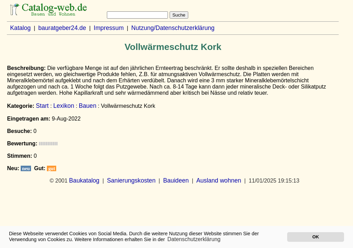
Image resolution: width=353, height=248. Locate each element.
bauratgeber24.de (62, 27)
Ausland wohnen (218, 180)
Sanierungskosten (131, 180)
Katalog (20, 27)
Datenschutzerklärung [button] (194, 239)
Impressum (109, 27)
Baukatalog (84, 180)
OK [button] (315, 236)
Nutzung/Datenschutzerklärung (173, 27)
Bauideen (176, 180)
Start (42, 105)
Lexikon (63, 105)
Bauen (88, 105)
